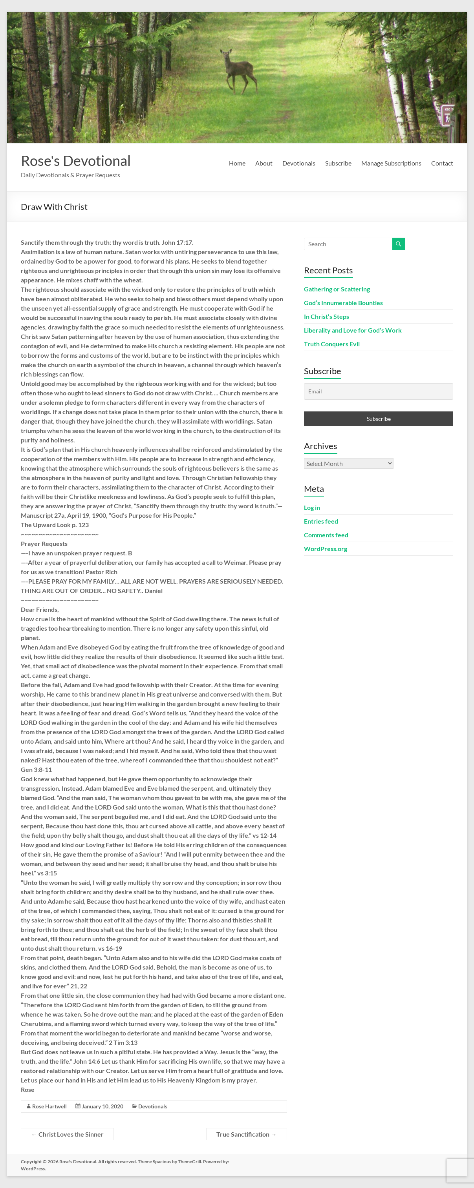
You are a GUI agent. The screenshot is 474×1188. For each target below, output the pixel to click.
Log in (312, 507)
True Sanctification (246, 1134)
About (264, 163)
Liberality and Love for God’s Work (353, 330)
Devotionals (298, 163)
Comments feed (326, 535)
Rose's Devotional (76, 160)
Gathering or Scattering (337, 289)
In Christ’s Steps (326, 316)
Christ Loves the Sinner (67, 1134)
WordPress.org (325, 548)
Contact (442, 163)
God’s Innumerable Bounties (343, 302)
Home (237, 163)
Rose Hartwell (49, 1106)
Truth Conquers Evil (332, 343)
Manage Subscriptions (391, 163)
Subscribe (338, 163)
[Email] (378, 391)
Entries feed (321, 521)
